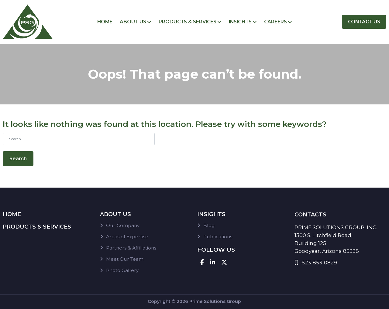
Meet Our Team (124, 259)
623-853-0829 (315, 263)
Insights (240, 22)
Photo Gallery (122, 270)
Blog (209, 225)
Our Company (122, 225)
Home (104, 22)
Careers (275, 22)
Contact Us (364, 22)
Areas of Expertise (127, 236)
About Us (133, 22)
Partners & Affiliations (131, 248)
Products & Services (187, 22)
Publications (217, 236)
